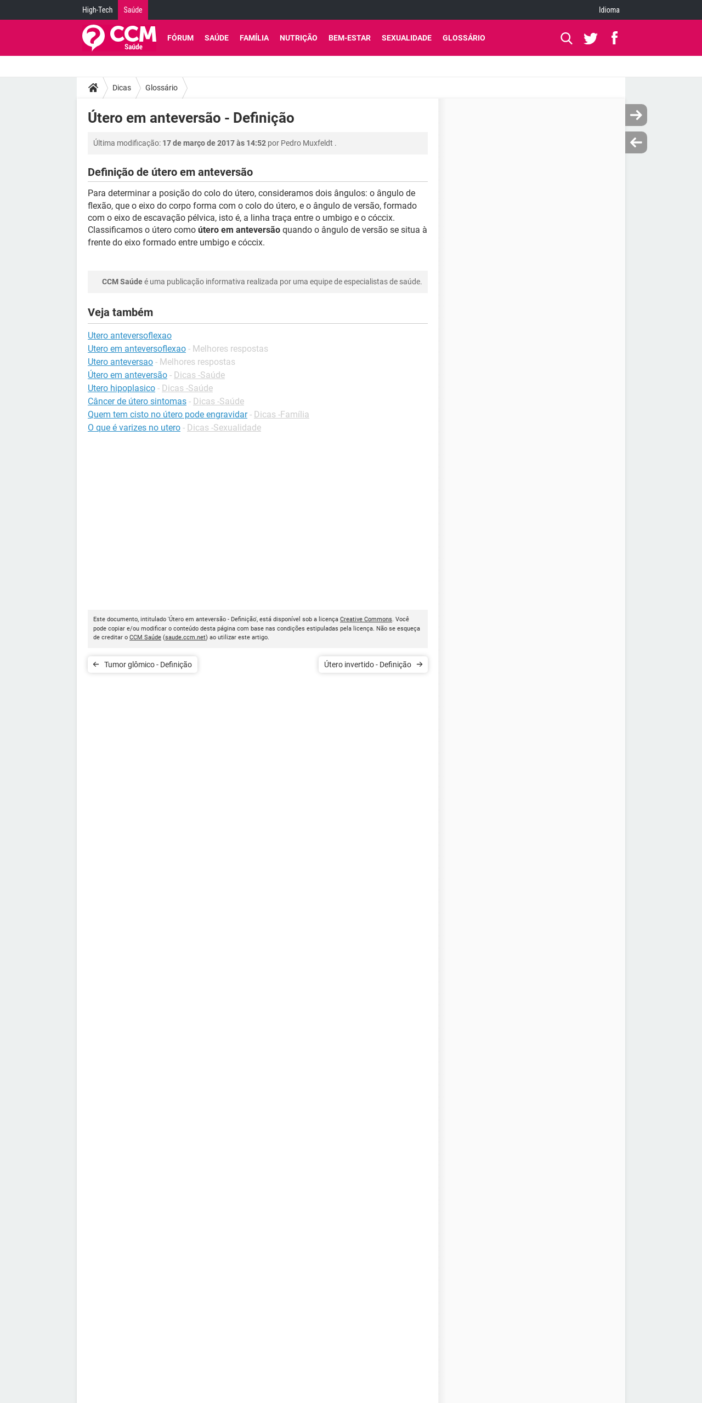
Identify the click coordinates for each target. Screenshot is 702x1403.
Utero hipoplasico (121, 388)
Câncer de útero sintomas (137, 401)
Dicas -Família (281, 414)
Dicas (121, 87)
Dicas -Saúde (199, 375)
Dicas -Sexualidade (224, 427)
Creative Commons (366, 619)
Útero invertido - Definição (367, 664)
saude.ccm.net (185, 637)
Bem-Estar (350, 37)
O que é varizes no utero (134, 427)
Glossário (464, 37)
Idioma (609, 9)
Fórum (180, 37)
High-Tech (97, 9)
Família (254, 37)
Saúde (132, 9)
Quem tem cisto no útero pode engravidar (167, 414)
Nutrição (299, 37)
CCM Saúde (145, 637)
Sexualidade (407, 37)
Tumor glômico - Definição (148, 664)
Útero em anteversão (127, 375)
